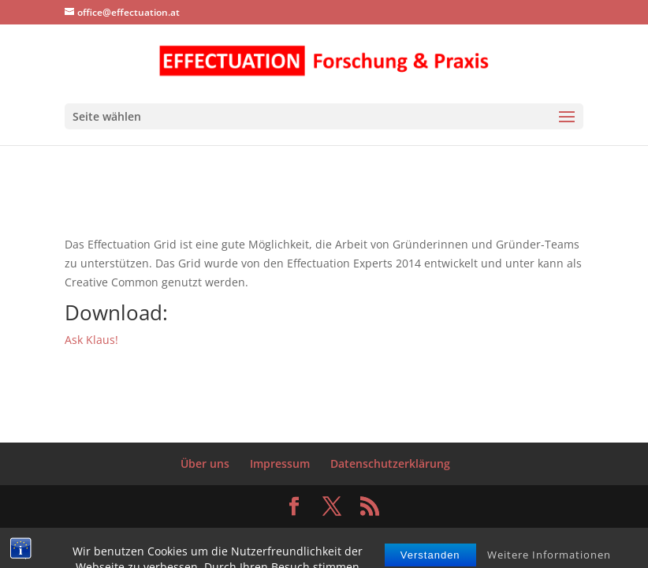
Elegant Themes (290, 532)
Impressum (280, 463)
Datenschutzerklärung (390, 463)
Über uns (205, 463)
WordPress (440, 532)
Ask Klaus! (91, 339)
